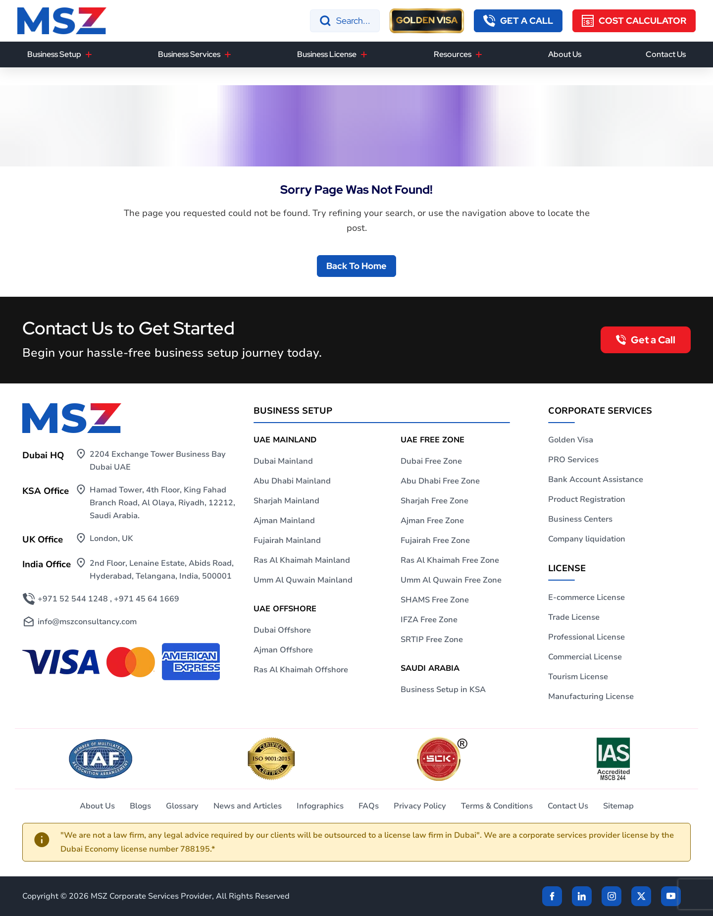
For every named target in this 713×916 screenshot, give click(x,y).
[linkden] (582, 896)
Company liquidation (586, 539)
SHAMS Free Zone (435, 599)
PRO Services (573, 459)
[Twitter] (641, 896)
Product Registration (586, 499)
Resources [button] (452, 54)
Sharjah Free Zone (434, 500)
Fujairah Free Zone (435, 540)
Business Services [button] (189, 54)
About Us (564, 54)
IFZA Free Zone (429, 619)
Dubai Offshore (282, 630)
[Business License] (364, 54)
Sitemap (618, 806)
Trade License (574, 617)
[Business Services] (228, 54)
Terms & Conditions (497, 806)
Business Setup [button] (54, 54)
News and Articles (247, 806)
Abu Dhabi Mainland (292, 481)
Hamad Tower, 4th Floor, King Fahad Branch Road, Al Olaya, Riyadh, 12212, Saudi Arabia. (162, 503)
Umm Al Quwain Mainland (303, 580)
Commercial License (585, 656)
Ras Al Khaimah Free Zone (450, 560)
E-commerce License (586, 597)
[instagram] (611, 896)
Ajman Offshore (283, 650)
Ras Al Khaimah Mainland (302, 560)
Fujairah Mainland (287, 540)
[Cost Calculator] (634, 20)
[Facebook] (552, 896)
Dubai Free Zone (431, 461)
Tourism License (578, 676)
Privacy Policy (420, 806)
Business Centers (580, 519)
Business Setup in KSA (443, 689)
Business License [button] (326, 54)
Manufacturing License (591, 696)
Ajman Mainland (284, 520)
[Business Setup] (89, 54)
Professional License (586, 637)
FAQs (368, 806)
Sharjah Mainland (286, 500)
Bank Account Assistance (595, 479)
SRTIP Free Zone (432, 639)
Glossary (182, 806)
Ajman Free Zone (432, 520)
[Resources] (479, 54)
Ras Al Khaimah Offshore (301, 669)
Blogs (140, 806)
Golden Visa (570, 439)
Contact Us (666, 54)
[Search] (345, 20)
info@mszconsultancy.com (87, 621)
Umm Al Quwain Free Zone (451, 580)
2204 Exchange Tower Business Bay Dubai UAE (158, 461)
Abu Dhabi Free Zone (440, 481)
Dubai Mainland (283, 461)
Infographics (320, 806)
